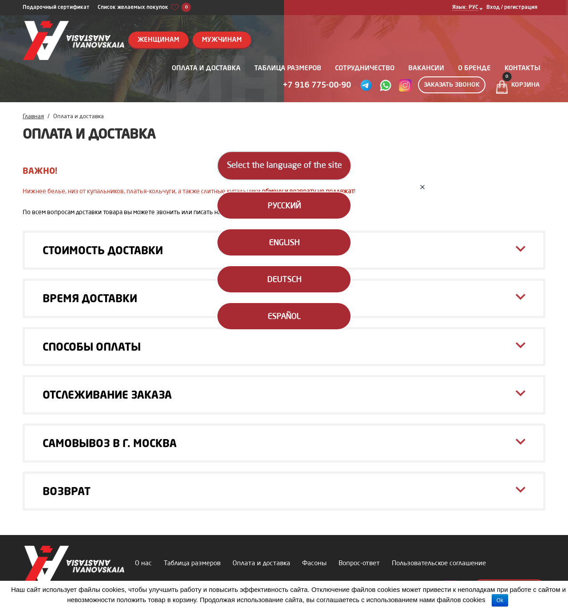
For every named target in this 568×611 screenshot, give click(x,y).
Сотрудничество (364, 68)
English (284, 243)
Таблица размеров (287, 68)
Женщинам (158, 40)
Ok (500, 600)
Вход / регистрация (511, 7)
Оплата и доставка (206, 68)
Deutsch (284, 280)
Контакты (522, 68)
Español (284, 317)
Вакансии (426, 68)
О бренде (474, 68)
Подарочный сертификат (56, 7)
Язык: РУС (465, 8)
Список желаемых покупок (144, 7)
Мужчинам (222, 40)
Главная (33, 117)
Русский (284, 206)
